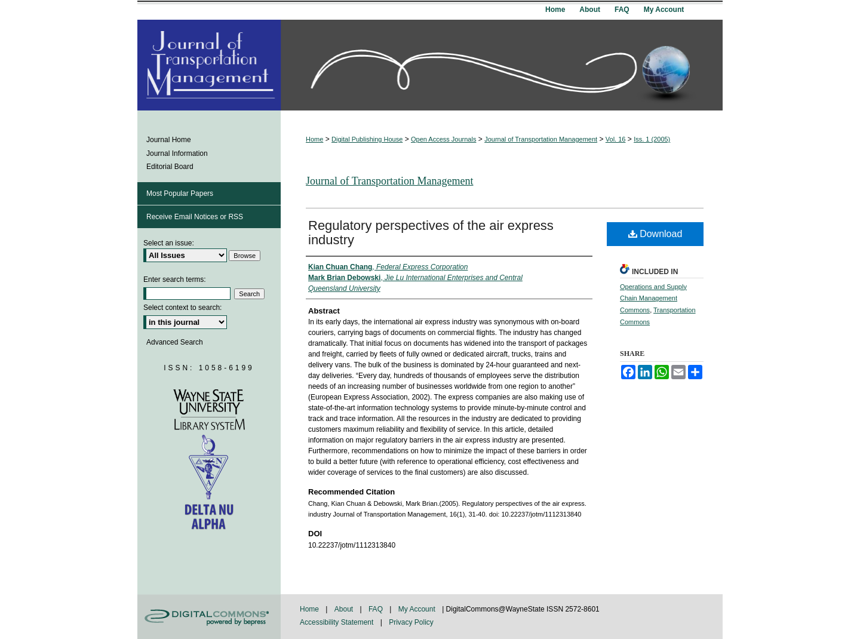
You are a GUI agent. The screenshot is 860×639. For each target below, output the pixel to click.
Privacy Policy (411, 622)
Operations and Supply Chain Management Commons (653, 298)
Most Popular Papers (179, 193)
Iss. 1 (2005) (652, 139)
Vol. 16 (616, 139)
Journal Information (177, 153)
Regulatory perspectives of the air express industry (431, 232)
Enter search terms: (174, 279)
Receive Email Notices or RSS (194, 217)
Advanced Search (174, 342)
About (344, 609)
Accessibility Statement (338, 622)
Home (314, 139)
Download (655, 234)
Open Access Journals (443, 139)
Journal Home (168, 140)
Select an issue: (168, 243)
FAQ (376, 609)
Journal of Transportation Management (540, 139)
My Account (417, 609)
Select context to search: (182, 307)
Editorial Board (170, 166)
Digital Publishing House (367, 139)
